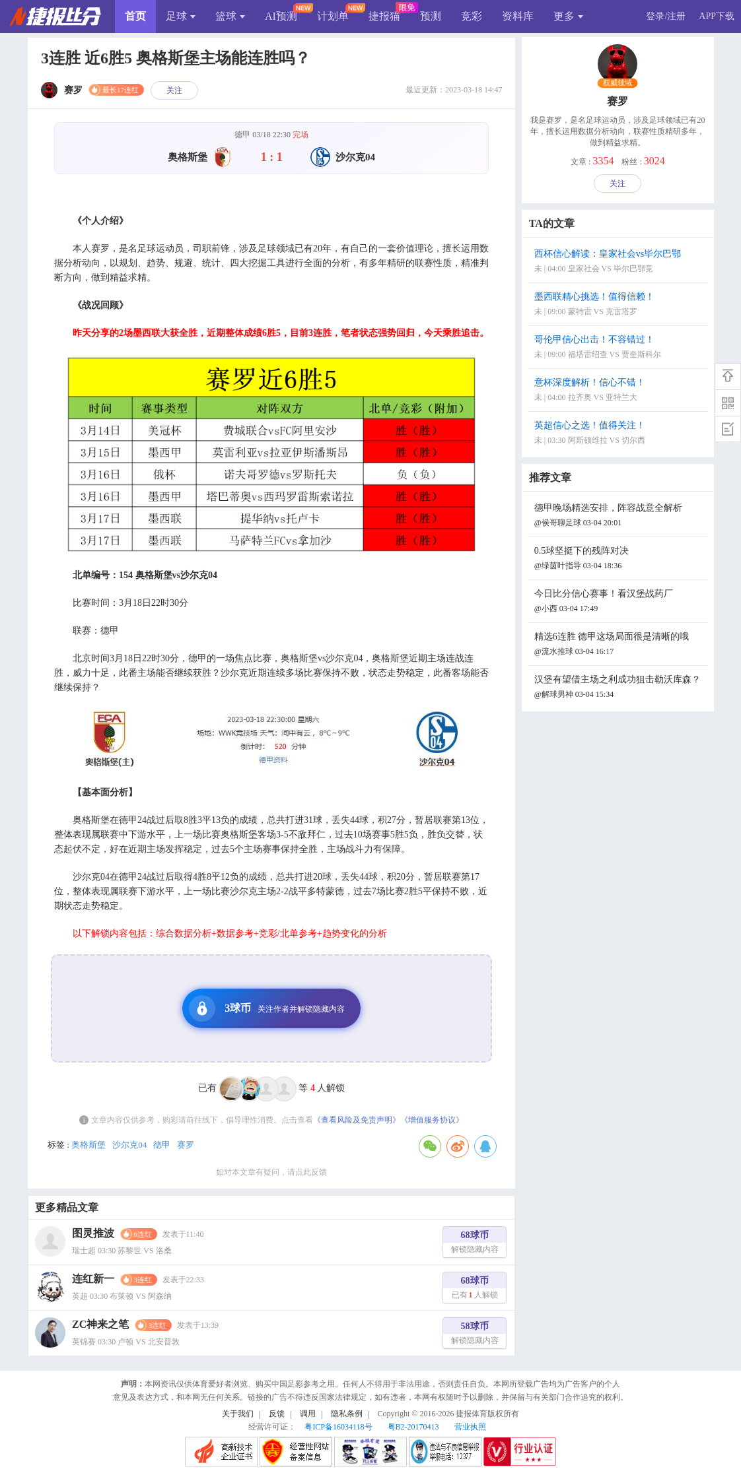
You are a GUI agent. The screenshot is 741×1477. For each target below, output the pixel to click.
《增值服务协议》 (432, 1120)
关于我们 (238, 1413)
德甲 (161, 1145)
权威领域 (618, 83)
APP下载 (716, 16)
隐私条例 (347, 1413)
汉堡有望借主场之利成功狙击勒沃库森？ (619, 688)
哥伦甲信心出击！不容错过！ (619, 348)
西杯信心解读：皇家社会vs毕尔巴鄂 (619, 262)
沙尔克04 (129, 1145)
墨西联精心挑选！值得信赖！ (619, 305)
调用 (308, 1413)
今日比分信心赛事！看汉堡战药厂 (619, 602)
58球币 (475, 1334)
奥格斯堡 (88, 1145)
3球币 (267, 1008)
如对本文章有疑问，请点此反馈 (271, 1172)
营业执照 (470, 1426)
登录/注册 (666, 16)
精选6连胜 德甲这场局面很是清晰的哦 (619, 645)
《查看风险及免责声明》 (356, 1120)
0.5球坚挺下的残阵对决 (619, 559)
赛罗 (185, 1145)
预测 (430, 16)
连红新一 (93, 1278)
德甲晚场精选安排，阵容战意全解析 (619, 516)
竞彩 (471, 16)
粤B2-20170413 (413, 1426)
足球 (180, 16)
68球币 (475, 1243)
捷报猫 (384, 16)
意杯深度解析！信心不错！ (619, 391)
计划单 (333, 16)
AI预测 (281, 16)
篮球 (230, 16)
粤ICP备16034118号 (338, 1426)
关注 (174, 90)
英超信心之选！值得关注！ (619, 433)
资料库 (518, 16)
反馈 (277, 1413)
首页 (135, 16)
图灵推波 (93, 1233)
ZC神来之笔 (100, 1324)
